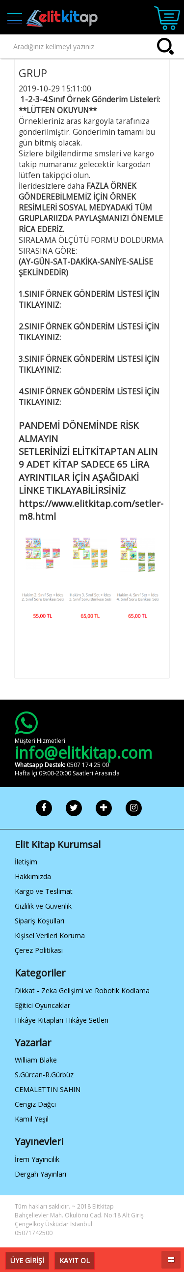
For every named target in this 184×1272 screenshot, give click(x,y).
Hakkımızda (33, 876)
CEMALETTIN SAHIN (47, 1089)
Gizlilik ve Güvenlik (43, 906)
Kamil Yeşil (32, 1119)
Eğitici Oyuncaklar (42, 1005)
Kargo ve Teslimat (44, 891)
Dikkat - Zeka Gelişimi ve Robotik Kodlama (82, 990)
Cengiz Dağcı (35, 1104)
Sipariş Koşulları (39, 920)
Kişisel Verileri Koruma (50, 935)
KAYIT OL (74, 1260)
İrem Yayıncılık (37, 1159)
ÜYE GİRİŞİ (27, 1260)
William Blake (36, 1060)
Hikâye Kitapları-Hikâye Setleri (61, 1020)
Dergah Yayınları (40, 1174)
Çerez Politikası (39, 950)
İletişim (26, 861)
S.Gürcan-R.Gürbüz (44, 1074)
